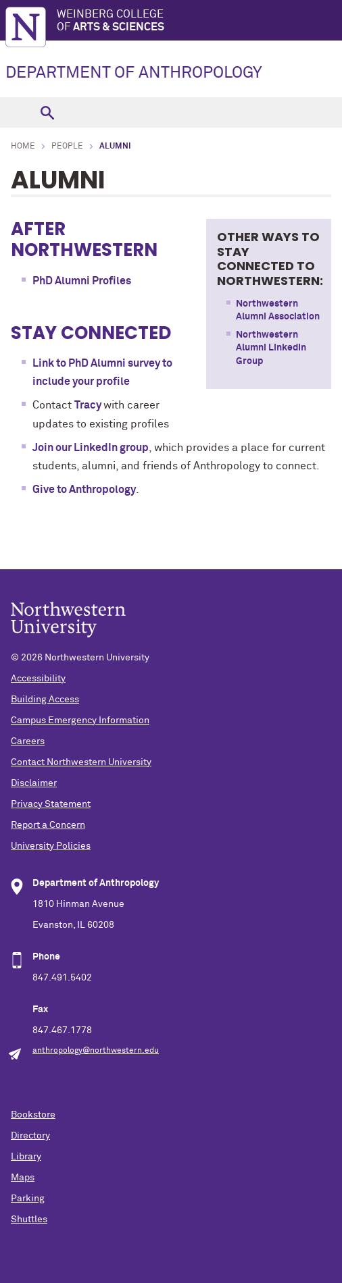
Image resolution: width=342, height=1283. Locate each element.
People (67, 146)
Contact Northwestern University (81, 762)
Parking (28, 1198)
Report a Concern (48, 825)
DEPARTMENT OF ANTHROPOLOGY (133, 73)
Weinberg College (199, 21)
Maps (22, 1177)
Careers (28, 741)
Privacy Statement (51, 804)
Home (23, 146)
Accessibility (38, 678)
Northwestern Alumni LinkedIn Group (271, 348)
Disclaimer (34, 783)
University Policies (51, 846)
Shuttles (29, 1219)
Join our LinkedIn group (90, 447)
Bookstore (33, 1115)
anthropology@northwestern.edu (95, 1051)
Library (26, 1156)
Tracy (88, 405)
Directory (30, 1136)
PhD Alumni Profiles (81, 281)
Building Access (45, 699)
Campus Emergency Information (80, 720)
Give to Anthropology (84, 489)
